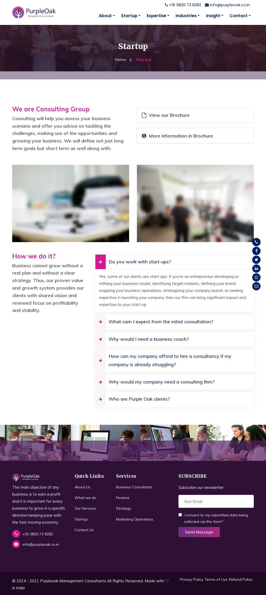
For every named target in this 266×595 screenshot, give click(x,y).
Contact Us (84, 529)
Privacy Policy (191, 579)
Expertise (156, 16)
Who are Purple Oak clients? (132, 399)
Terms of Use (216, 579)
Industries (186, 16)
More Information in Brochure (177, 136)
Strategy (123, 508)
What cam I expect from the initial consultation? (154, 321)
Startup (129, 16)
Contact (239, 16)
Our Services (85, 508)
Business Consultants (134, 486)
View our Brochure (166, 115)
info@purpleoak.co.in (227, 5)
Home (123, 59)
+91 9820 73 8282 (183, 5)
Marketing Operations (134, 519)
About (105, 16)
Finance (122, 497)
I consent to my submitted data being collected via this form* (213, 518)
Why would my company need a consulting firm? (155, 381)
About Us (82, 486)
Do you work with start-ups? (133, 261)
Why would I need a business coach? (142, 339)
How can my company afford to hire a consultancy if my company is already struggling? (163, 360)
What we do (85, 497)
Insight (213, 16)
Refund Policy (240, 579)
